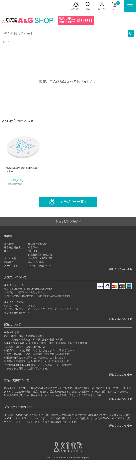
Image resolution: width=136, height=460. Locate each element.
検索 (88, 9)
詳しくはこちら (117, 269)
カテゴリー (76, 9)
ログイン (102, 9)
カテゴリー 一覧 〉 (74, 201)
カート (116, 5)
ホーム (6, 42)
